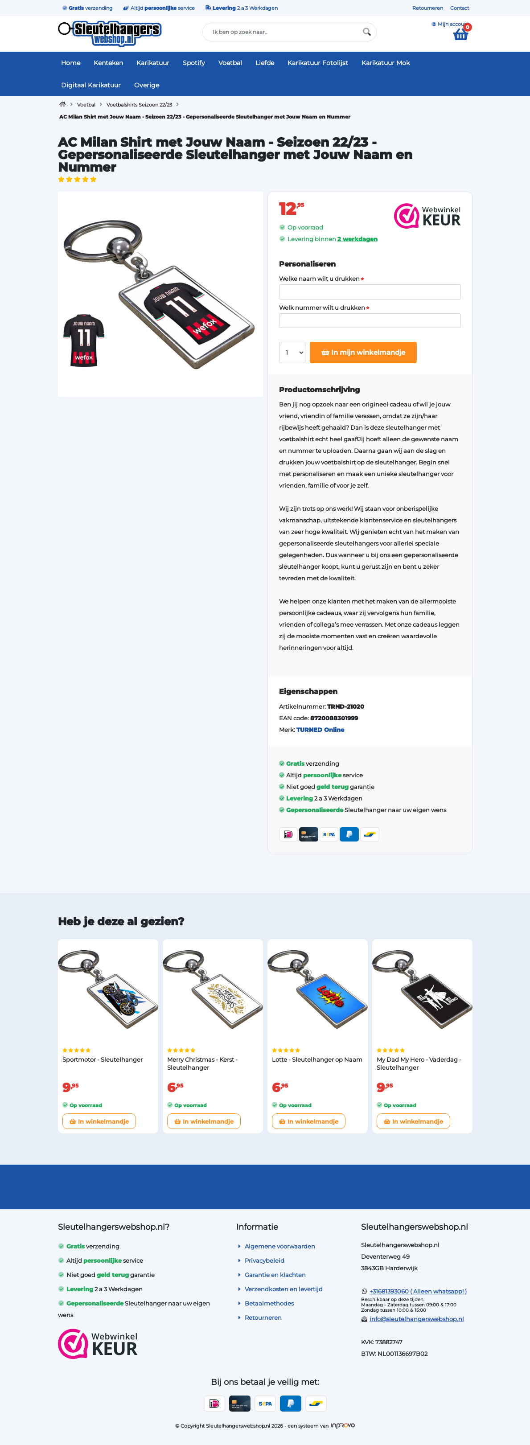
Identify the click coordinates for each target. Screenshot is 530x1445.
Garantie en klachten (271, 1274)
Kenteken (108, 63)
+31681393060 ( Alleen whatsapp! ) (418, 1291)
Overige (146, 85)
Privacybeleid (260, 1260)
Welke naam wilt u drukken (319, 278)
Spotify (194, 63)
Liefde (264, 63)
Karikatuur (152, 63)
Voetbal (230, 63)
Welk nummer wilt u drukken (322, 307)
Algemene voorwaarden (275, 1246)
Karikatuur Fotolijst (318, 63)
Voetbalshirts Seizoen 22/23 (139, 105)
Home (70, 63)
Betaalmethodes (265, 1303)
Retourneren (427, 8)
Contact (459, 8)
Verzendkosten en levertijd (279, 1289)
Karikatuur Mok (386, 63)
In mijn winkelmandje (363, 352)
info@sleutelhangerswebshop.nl (417, 1318)
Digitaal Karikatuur (91, 85)
